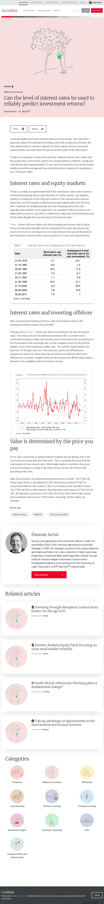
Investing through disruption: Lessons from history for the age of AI (64, 609)
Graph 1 (31, 332)
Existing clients (36, 2)
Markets (38, 514)
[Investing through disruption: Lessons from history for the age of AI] (16, 618)
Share (40, 129)
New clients (23, 2)
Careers (83, 2)
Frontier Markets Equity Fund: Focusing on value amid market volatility (64, 647)
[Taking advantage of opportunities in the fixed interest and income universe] (16, 732)
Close (97, 895)
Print (19, 129)
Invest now (97, 10)
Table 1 (14, 224)
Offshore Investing (59, 514)
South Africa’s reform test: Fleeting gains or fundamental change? (64, 685)
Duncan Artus (10, 111)
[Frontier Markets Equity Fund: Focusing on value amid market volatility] (16, 656)
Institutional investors (69, 2)
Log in (85, 10)
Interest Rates (19, 514)
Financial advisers (51, 2)
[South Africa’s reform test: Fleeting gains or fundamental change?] (16, 694)
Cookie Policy (21, 896)
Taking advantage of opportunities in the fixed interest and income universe (63, 723)
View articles (49, 574)
